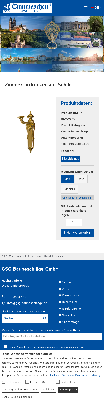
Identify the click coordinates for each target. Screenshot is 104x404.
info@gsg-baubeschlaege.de (27, 303)
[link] (32, 8)
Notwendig (13, 382)
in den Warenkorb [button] (77, 233)
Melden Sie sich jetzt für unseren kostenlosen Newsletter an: (42, 330)
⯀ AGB (64, 289)
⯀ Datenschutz (69, 295)
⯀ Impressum (68, 302)
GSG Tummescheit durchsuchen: (24, 311)
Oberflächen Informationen (77, 197)
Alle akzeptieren (69, 389)
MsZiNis (69, 189)
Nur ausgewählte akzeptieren (20, 389)
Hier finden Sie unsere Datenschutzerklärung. (74, 375)
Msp (67, 179)
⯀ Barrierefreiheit (70, 309)
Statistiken (67, 382)
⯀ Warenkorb (68, 315)
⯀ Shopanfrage (69, 322)
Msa (81, 179)
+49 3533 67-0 (16, 297)
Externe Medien (39, 382)
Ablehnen (48, 389)
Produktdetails (54, 256)
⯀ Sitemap (66, 282)
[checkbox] (3, 382)
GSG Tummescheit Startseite (21, 256)
